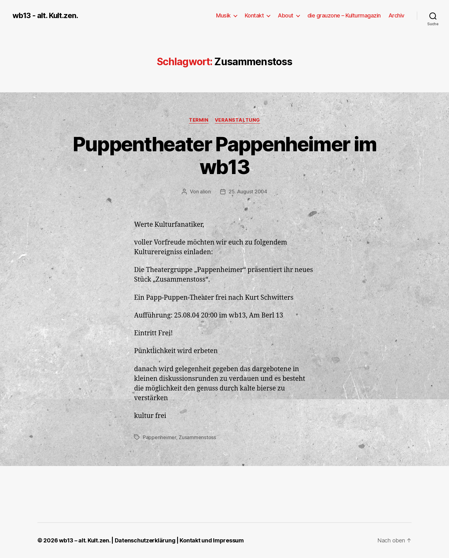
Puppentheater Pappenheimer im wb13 (225, 155)
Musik (223, 15)
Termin (198, 120)
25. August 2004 (248, 191)
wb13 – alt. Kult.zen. (84, 540)
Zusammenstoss (197, 437)
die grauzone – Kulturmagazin (344, 15)
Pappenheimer (159, 437)
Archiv (396, 15)
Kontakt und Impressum (212, 540)
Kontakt (254, 15)
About (285, 15)
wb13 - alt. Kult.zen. (45, 15)
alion (205, 191)
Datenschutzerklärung (145, 540)
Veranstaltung (237, 120)
